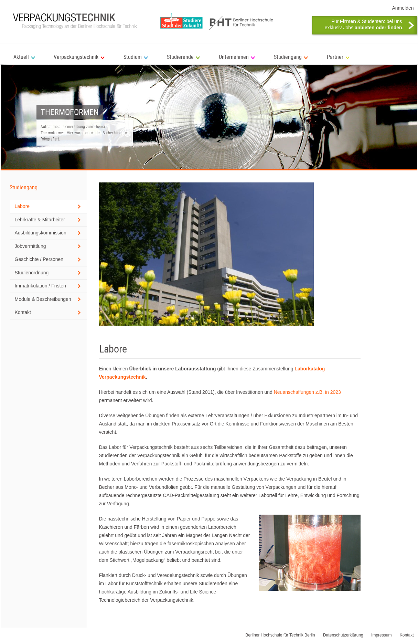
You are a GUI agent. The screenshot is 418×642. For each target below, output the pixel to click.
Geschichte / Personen (39, 259)
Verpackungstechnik (76, 57)
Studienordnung (32, 272)
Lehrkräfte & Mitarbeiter (40, 219)
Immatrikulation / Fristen (40, 285)
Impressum (381, 635)
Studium (133, 57)
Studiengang (288, 57)
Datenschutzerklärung (343, 635)
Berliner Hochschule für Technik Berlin (280, 635)
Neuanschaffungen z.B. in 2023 (307, 392)
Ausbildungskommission (40, 232)
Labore (22, 206)
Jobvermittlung (30, 246)
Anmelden (403, 8)
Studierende (180, 57)
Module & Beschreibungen (43, 299)
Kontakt (23, 312)
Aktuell (21, 57)
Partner (335, 57)
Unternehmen (234, 57)
